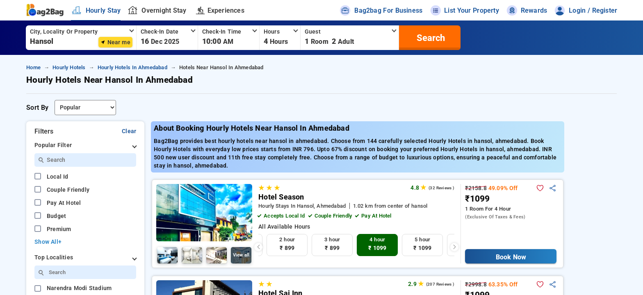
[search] (430, 37)
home (33, 67)
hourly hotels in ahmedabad (132, 67)
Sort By (37, 107)
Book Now (511, 257)
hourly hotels (68, 67)
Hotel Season (281, 197)
